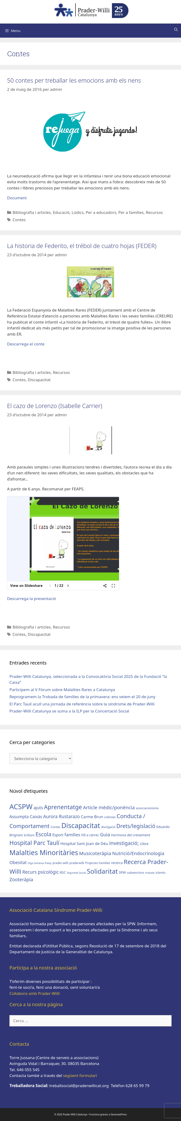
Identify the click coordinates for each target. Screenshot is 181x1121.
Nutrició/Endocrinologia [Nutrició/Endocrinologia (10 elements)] (138, 853)
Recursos (154, 212)
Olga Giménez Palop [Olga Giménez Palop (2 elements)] (39, 863)
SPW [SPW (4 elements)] (122, 872)
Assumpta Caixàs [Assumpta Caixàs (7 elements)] (25, 816)
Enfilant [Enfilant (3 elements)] (29, 835)
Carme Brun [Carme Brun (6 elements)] (92, 816)
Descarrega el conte (26, 344)
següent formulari (80, 1075)
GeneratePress (119, 1114)
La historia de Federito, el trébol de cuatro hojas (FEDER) (81, 246)
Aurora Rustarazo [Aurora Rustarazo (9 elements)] (61, 816)
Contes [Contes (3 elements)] (55, 827)
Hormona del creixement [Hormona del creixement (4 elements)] (130, 835)
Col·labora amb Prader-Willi (34, 993)
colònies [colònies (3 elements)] (110, 817)
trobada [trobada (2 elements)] (150, 872)
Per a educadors (101, 212)
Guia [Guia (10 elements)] (105, 834)
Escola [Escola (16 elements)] (43, 834)
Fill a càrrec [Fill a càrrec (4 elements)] (90, 835)
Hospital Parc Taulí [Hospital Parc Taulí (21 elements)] (34, 843)
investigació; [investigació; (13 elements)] (124, 843)
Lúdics (78, 212)
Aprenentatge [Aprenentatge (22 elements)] (63, 807)
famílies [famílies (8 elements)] (72, 834)
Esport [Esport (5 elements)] (57, 834)
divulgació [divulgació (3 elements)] (108, 827)
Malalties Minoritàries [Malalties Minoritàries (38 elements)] (43, 852)
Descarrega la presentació (31, 598)
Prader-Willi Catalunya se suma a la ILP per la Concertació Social (69, 711)
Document (17, 197)
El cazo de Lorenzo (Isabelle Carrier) (54, 406)
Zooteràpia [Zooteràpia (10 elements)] (21, 879)
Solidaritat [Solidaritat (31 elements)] (102, 871)
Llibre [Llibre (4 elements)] (144, 843)
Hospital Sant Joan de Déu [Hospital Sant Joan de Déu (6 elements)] (84, 843)
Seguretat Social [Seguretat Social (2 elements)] (76, 872)
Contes (18, 219)
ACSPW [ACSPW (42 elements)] (21, 806)
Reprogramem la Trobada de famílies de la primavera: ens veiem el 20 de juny (82, 696)
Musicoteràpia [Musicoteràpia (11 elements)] (95, 853)
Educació (61, 212)
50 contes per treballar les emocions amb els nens (74, 80)
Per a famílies (131, 212)
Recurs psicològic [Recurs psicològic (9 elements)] (40, 872)
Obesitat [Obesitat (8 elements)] (18, 862)
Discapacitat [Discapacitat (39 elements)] (80, 825)
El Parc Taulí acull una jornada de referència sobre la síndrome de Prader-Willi (82, 704)
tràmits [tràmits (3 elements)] (160, 873)
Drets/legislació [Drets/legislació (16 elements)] (135, 826)
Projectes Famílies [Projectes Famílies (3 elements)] (97, 863)
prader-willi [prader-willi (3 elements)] (60, 863)
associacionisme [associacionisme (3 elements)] (147, 808)
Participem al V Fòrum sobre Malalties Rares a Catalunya (62, 689)
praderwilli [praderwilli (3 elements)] (76, 863)
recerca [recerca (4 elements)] (117, 863)
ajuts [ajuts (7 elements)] (38, 807)
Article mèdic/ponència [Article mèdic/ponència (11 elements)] (109, 807)
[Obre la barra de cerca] (176, 29)
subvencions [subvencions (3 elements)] (135, 873)
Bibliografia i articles (31, 212)
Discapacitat (39, 379)
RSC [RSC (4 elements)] (63, 872)
